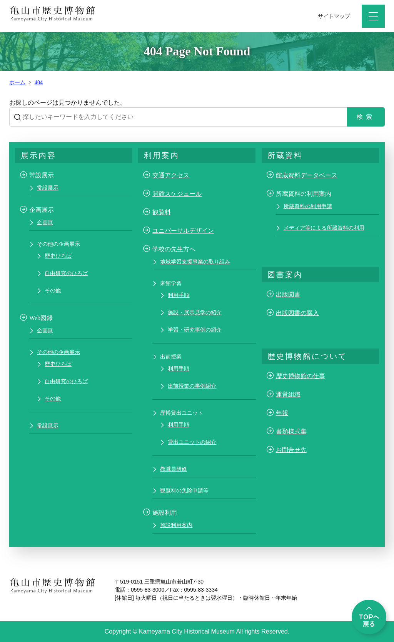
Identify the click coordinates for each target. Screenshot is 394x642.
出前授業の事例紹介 (192, 386)
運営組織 (288, 394)
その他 (53, 290)
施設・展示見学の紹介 (195, 312)
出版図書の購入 (297, 313)
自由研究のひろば (66, 273)
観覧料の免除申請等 (184, 491)
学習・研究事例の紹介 (195, 330)
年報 (282, 413)
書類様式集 (291, 431)
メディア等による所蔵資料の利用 (324, 228)
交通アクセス (170, 175)
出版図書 (288, 294)
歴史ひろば (58, 256)
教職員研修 (173, 469)
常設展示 (47, 188)
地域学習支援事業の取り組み (195, 262)
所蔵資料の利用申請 (308, 206)
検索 (366, 116)
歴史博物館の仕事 (300, 376)
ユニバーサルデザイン (183, 230)
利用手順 (178, 295)
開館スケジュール (177, 193)
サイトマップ (334, 16)
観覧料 (161, 212)
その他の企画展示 (58, 352)
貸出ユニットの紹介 (192, 442)
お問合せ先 (291, 450)
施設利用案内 (176, 525)
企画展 (45, 222)
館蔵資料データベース (306, 175)
